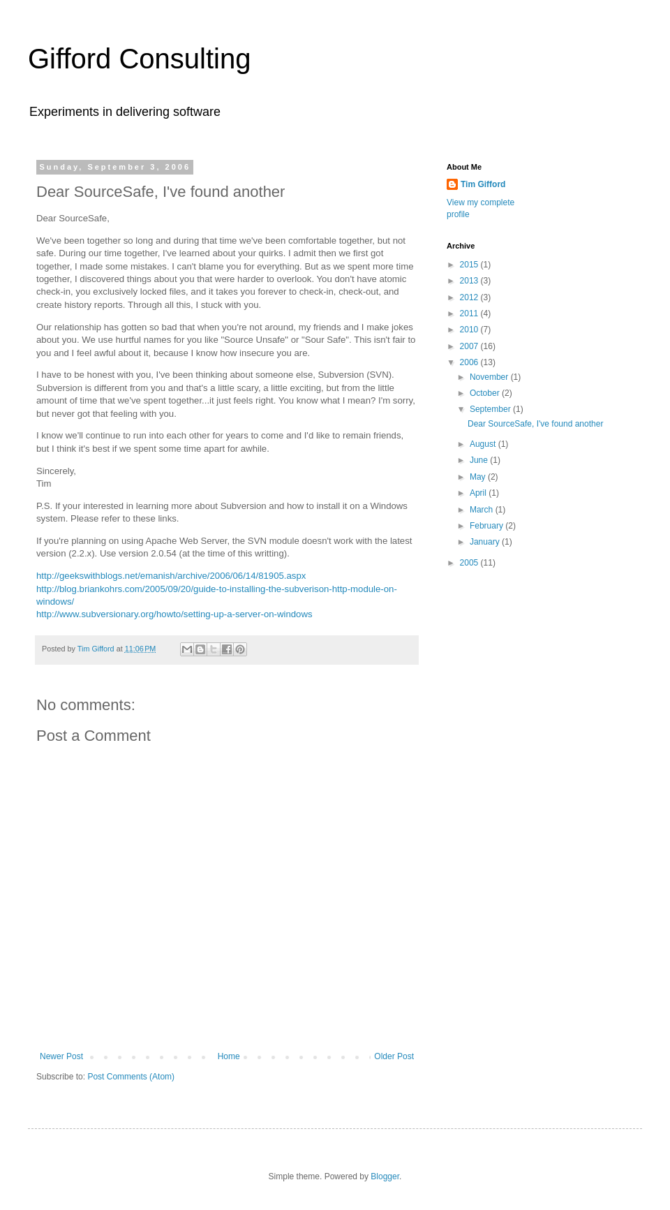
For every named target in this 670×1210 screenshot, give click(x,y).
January (486, 542)
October (486, 393)
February (487, 526)
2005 (470, 563)
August (484, 444)
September (491, 409)
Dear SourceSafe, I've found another (535, 424)
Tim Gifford (483, 184)
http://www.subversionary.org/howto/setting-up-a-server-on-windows (174, 614)
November (490, 377)
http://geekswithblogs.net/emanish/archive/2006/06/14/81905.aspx (171, 575)
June (480, 460)
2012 (470, 297)
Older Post (394, 1056)
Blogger (385, 1176)
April (479, 493)
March (483, 510)
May (479, 477)
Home (229, 1056)
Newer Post (61, 1056)
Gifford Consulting (139, 58)
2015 (470, 265)
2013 (470, 281)
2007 (470, 346)
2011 (470, 313)
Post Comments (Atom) (130, 1077)
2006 (470, 362)
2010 (470, 329)
